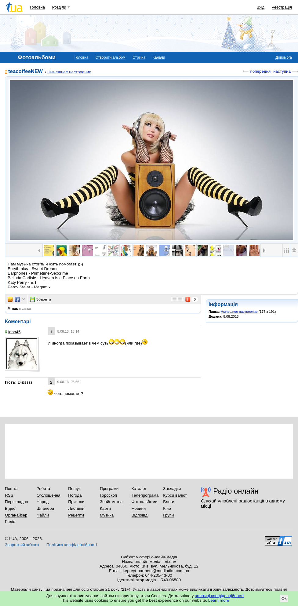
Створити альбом (110, 57)
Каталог (139, 488)
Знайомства (111, 501)
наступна (282, 71)
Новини (139, 508)
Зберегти (40, 299)
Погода (75, 495)
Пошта (11, 488)
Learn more (218, 600)
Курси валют (175, 495)
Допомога (283, 57)
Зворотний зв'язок (22, 544)
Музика (107, 515)
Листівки (76, 508)
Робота (43, 488)
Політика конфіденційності (71, 544)
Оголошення (48, 495)
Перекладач (16, 501)
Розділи (59, 7)
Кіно (167, 508)
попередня (260, 71)
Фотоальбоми (145, 501)
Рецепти (76, 515)
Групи (168, 515)
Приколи (76, 501)
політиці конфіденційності (219, 595)
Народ (43, 501)
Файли (43, 515)
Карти (105, 508)
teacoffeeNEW (25, 71)
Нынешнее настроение (69, 72)
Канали (159, 57)
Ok (284, 598)
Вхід (261, 7)
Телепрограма (145, 495)
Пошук (74, 488)
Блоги (168, 501)
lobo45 (12, 332)
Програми (109, 488)
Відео (10, 508)
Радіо (10, 521)
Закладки (172, 488)
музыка (25, 308)
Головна (37, 7)
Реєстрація (282, 7)
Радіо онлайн (236, 491)
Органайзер (16, 515)
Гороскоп (108, 495)
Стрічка (139, 57)
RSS (9, 495)
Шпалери (45, 508)
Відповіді (140, 515)
